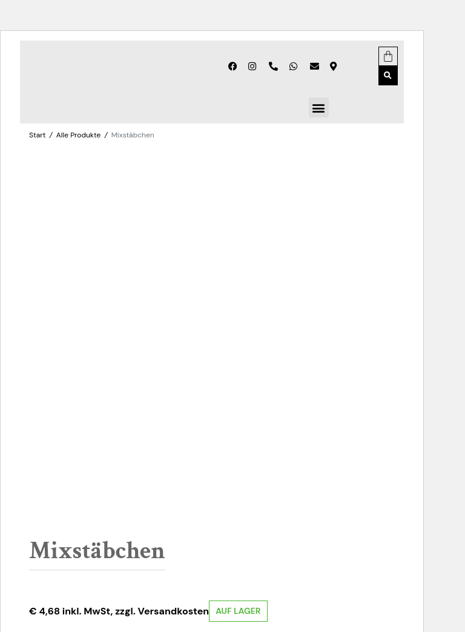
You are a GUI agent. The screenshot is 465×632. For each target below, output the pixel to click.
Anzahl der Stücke (76, 450)
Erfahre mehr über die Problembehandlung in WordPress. (140, 602)
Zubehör (129, 548)
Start (37, 135)
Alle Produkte (78, 135)
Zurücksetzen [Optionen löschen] (203, 464)
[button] (388, 75)
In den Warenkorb (158, 509)
